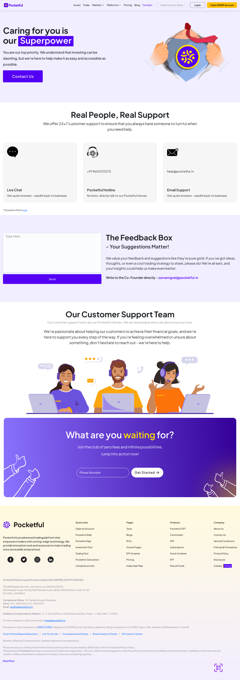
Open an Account (85, 528)
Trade (86, 5)
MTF (172, 541)
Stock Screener (178, 553)
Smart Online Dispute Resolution (20, 634)
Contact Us (23, 76)
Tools (129, 528)
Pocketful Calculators (87, 559)
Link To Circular (50, 634)
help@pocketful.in (180, 171)
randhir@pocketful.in (21, 607)
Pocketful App (83, 541)
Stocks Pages (133, 547)
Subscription (177, 547)
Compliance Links (85, 565)
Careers (223, 566)
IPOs (129, 541)
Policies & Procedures (225, 547)
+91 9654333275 (99, 171)
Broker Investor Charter (105, 634)
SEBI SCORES (44, 627)
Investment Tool (84, 547)
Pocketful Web (84, 535)
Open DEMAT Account (222, 5)
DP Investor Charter (132, 634)
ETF (172, 559)
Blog (137, 5)
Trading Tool (82, 553)
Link (25, 210)
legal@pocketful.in (55, 620)
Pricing (128, 5)
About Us (219, 528)
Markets (98, 5)
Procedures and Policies (75, 634)
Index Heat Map (134, 565)
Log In (197, 5)
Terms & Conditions (224, 541)
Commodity (176, 535)
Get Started (147, 472)
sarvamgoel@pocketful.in (178, 277)
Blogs (129, 535)
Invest (77, 5)
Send (52, 279)
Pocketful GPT (178, 528)
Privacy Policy (221, 553)
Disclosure (219, 559)
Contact (147, 5)
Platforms (114, 5)
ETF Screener (133, 553)
